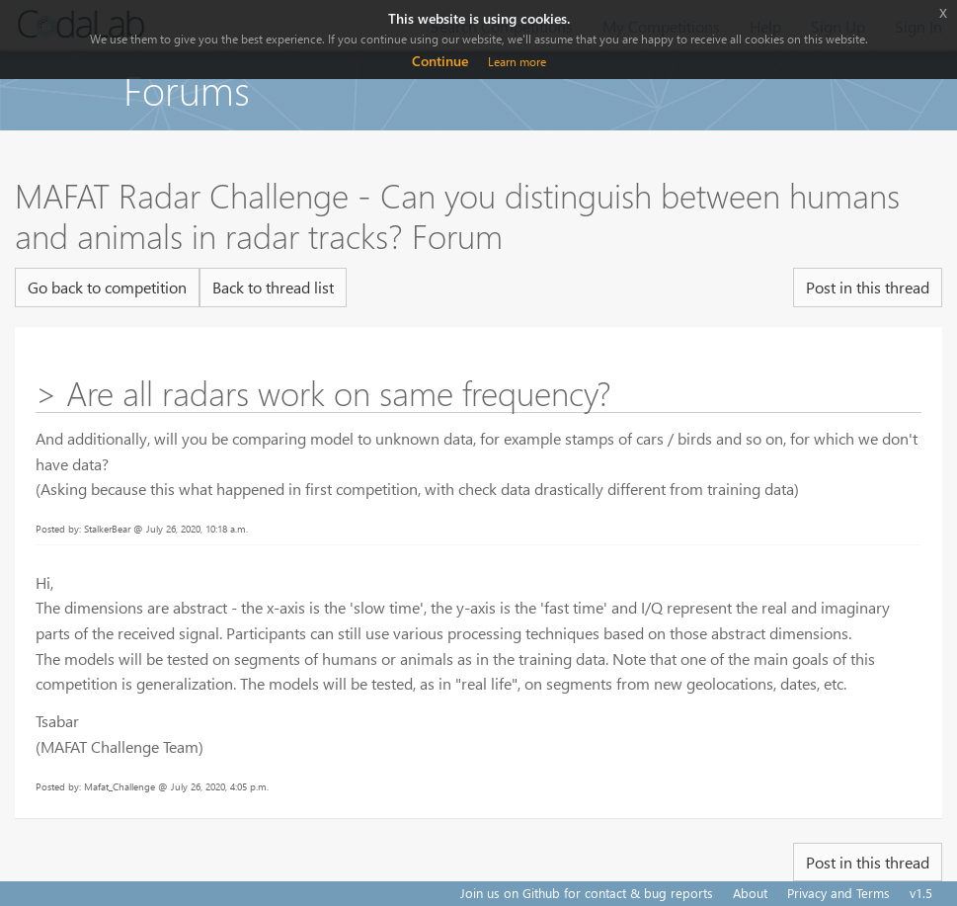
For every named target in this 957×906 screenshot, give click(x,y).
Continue (440, 60)
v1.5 (921, 892)
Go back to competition (107, 287)
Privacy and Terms (838, 892)
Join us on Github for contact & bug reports (586, 892)
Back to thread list (273, 287)
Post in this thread (867, 287)
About (750, 892)
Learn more (517, 61)
